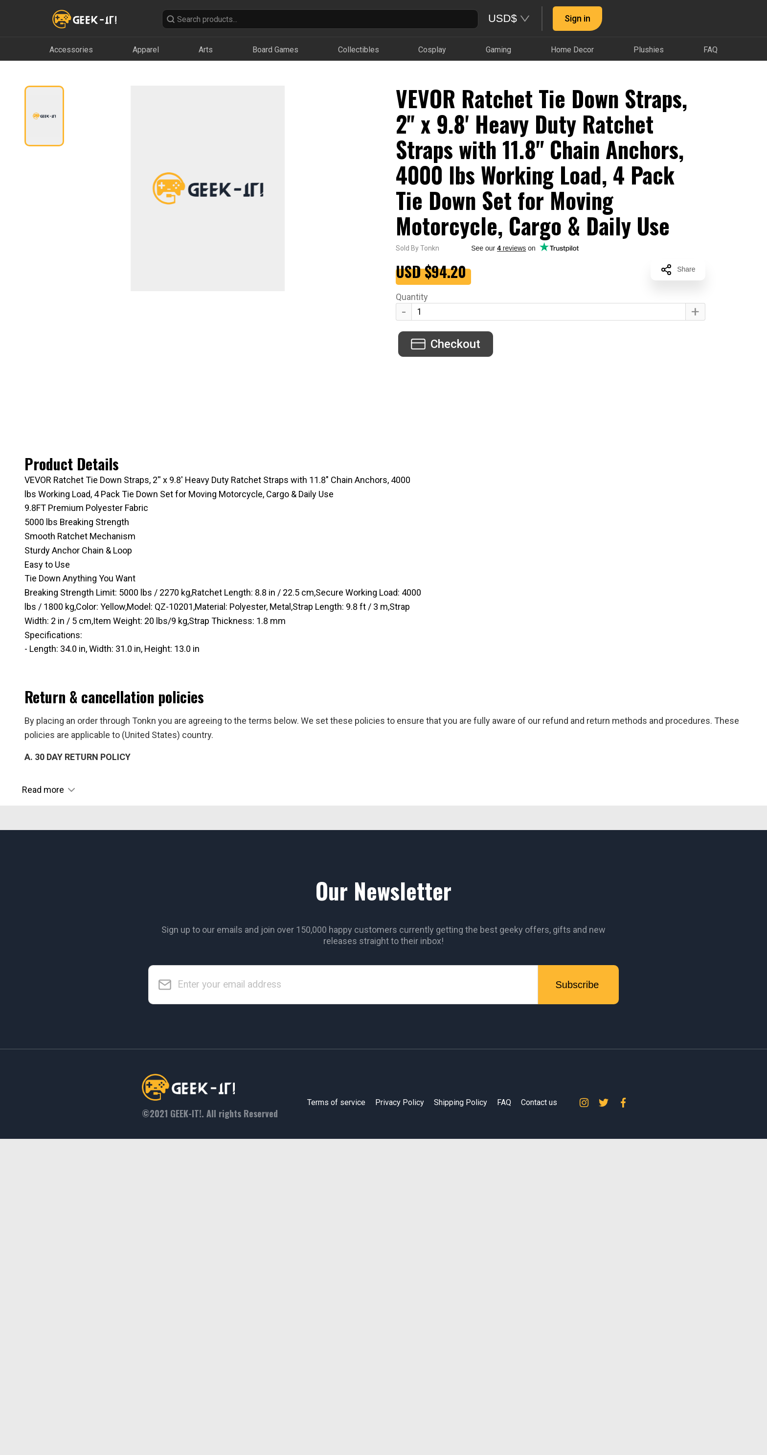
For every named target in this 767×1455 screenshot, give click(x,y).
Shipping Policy (460, 1419)
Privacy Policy (399, 1419)
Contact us (539, 1419)
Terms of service (336, 1419)
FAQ (504, 1419)
